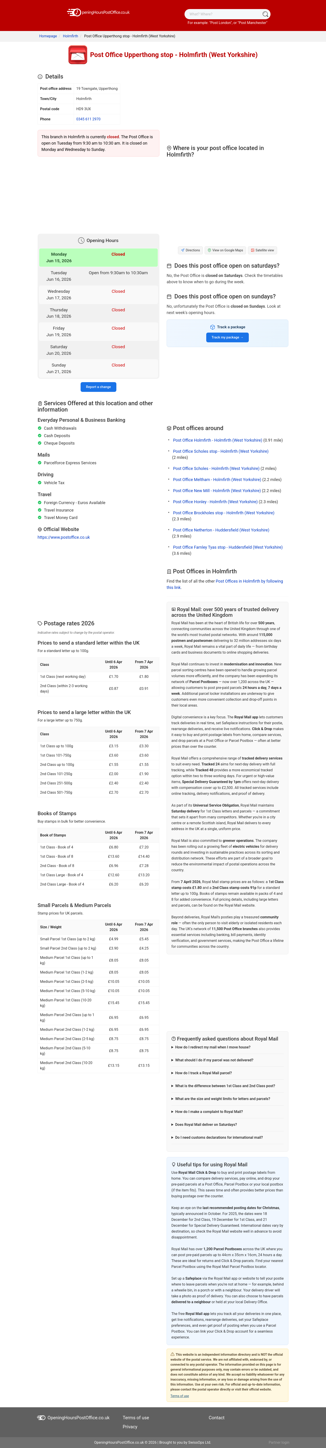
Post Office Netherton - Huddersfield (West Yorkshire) (221, 530)
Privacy (130, 1426)
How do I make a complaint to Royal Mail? (209, 1112)
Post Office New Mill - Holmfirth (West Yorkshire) (217, 490)
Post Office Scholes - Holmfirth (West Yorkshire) (216, 468)
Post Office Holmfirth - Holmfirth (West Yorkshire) (217, 440)
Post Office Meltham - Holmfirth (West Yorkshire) (217, 479)
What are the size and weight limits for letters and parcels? (222, 1099)
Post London (221, 23)
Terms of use (179, 1396)
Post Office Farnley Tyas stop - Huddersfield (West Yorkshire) (228, 547)
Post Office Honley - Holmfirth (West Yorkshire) (215, 501)
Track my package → (228, 337)
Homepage (48, 36)
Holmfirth (70, 36)
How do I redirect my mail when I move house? (213, 1047)
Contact (217, 1417)
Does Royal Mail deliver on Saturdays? (206, 1124)
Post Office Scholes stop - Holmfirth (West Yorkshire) (220, 451)
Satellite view (262, 250)
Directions (190, 250)
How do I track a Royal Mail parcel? (203, 1073)
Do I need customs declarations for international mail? (219, 1137)
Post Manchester (252, 23)
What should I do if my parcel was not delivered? (214, 1060)
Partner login (279, 1442)
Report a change (98, 387)
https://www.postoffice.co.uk (64, 537)
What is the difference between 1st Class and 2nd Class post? (225, 1086)
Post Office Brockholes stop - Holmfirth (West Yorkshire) (223, 512)
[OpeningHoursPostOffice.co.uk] (98, 12)
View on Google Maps (225, 250)
